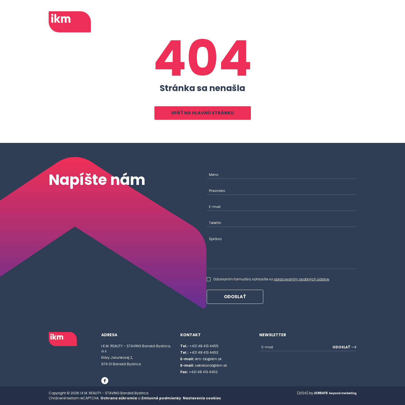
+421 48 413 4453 (199, 352)
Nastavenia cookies (202, 398)
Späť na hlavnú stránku (202, 113)
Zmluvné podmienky (161, 398)
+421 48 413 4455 (199, 346)
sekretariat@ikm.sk (203, 365)
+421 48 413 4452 (199, 371)
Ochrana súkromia (118, 398)
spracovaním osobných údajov (301, 279)
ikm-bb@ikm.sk (201, 359)
